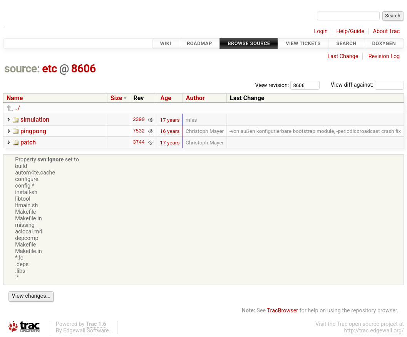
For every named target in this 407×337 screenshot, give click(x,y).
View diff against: (367, 85)
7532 (139, 130)
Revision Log (384, 56)
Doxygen (384, 43)
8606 (83, 68)
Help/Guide (350, 31)
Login (321, 31)
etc (49, 68)
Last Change (342, 56)
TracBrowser (282, 310)
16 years (169, 131)
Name (15, 98)
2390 (139, 119)
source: (22, 68)
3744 (139, 142)
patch (28, 142)
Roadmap (199, 43)
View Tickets (303, 43)
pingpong (33, 131)
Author (195, 98)
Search (346, 43)
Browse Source (249, 43)
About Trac (386, 31)
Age (165, 98)
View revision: (272, 85)
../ (17, 108)
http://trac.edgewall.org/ (374, 330)
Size (116, 98)
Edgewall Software (86, 330)
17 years (169, 120)
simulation (34, 119)
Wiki (165, 43)
